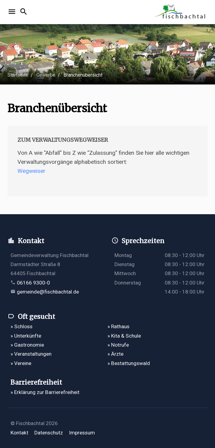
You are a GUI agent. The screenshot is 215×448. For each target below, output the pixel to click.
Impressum (82, 433)
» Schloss (22, 326)
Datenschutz (48, 433)
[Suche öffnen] (24, 12)
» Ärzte (115, 354)
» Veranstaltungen (31, 354)
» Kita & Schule (124, 336)
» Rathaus (118, 326)
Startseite (18, 75)
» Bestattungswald (129, 363)
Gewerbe (45, 75)
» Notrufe (118, 345)
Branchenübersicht (83, 75)
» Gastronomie (27, 345)
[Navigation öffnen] (13, 12)
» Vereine (21, 363)
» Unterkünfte (26, 336)
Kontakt (19, 433)
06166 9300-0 (33, 283)
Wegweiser (31, 170)
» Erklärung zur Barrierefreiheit (45, 392)
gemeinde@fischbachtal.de (48, 292)
